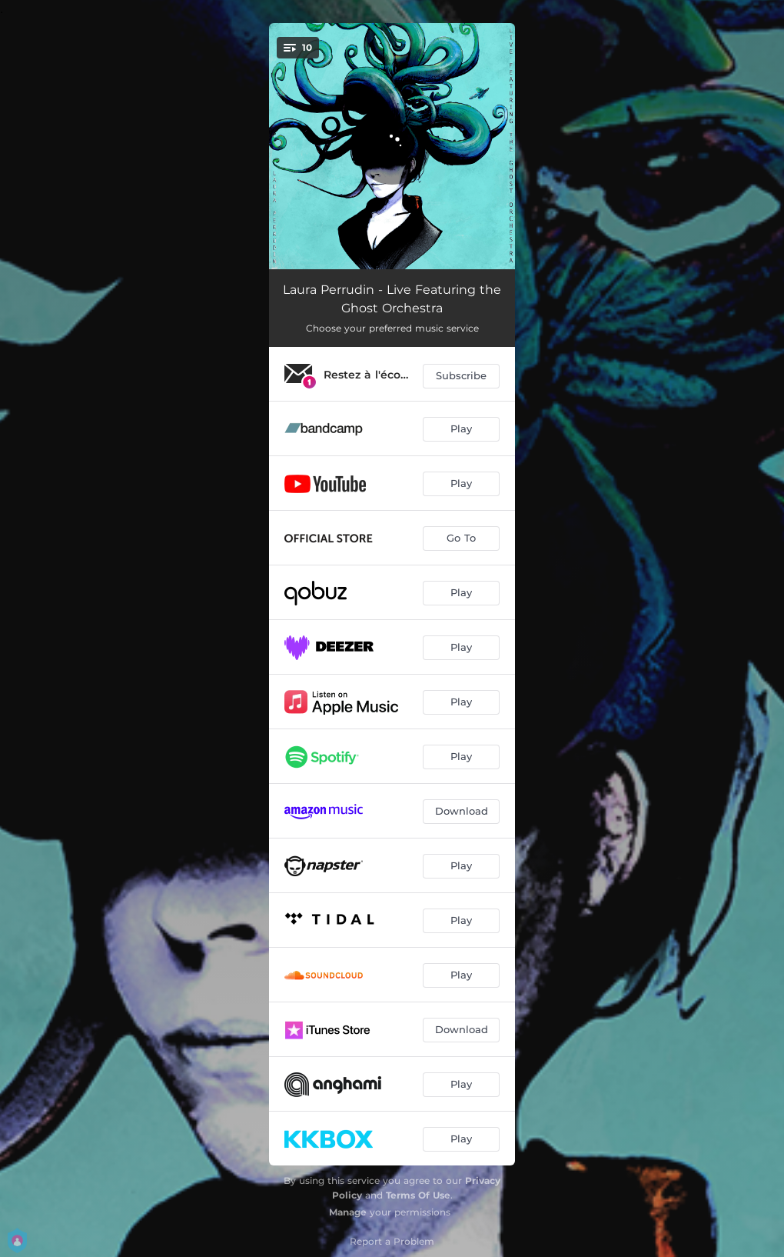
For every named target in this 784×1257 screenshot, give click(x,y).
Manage (348, 1212)
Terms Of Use (418, 1195)
